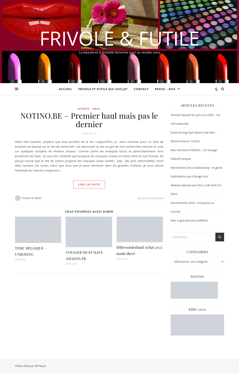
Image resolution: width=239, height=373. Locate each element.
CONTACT (141, 89)
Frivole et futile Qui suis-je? (103, 89)
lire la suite (89, 184)
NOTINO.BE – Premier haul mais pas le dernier (89, 119)
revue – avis (165, 89)
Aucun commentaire (150, 198)
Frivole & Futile (120, 38)
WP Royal (40, 366)
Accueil (65, 89)
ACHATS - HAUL (89, 108)
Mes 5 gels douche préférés (189, 220)
